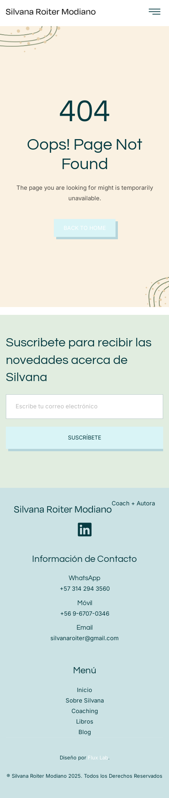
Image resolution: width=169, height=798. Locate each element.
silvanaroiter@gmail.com (84, 638)
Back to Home (85, 227)
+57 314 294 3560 (85, 588)
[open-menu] (154, 12)
